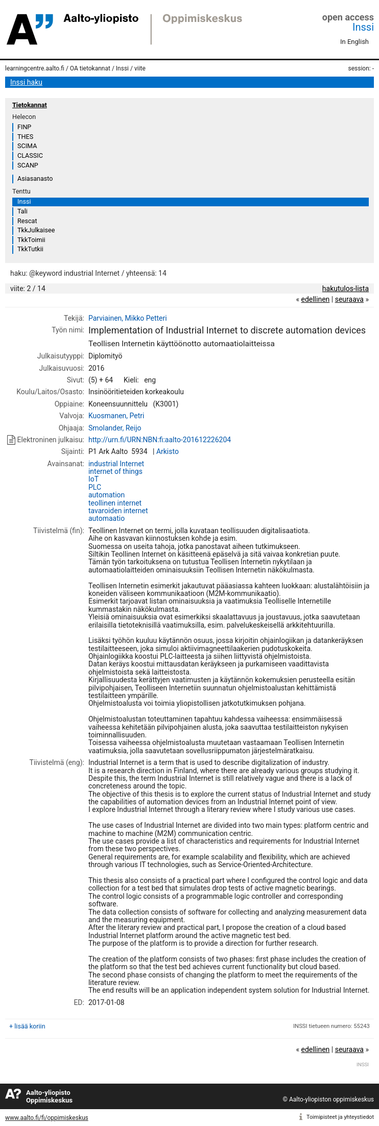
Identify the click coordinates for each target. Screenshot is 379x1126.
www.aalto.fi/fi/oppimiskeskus (46, 1117)
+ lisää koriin (27, 1026)
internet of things (115, 471)
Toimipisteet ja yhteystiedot (340, 1117)
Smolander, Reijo (114, 428)
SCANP (27, 165)
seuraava (349, 299)
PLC (94, 487)
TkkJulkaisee (36, 230)
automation (106, 495)
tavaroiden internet (118, 511)
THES (25, 136)
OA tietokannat (90, 68)
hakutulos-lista (345, 288)
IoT (93, 479)
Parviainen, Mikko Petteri (127, 318)
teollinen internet (114, 503)
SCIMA (27, 146)
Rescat (27, 221)
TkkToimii (31, 240)
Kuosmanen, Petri (116, 416)
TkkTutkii (30, 249)
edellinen (315, 299)
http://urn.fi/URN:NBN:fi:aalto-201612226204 (159, 440)
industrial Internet (116, 464)
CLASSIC (30, 155)
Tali (22, 211)
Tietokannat (29, 105)
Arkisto (167, 451)
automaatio (106, 518)
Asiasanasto (35, 178)
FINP (24, 127)
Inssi (363, 27)
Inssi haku (26, 82)
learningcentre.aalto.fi (34, 68)
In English (354, 41)
